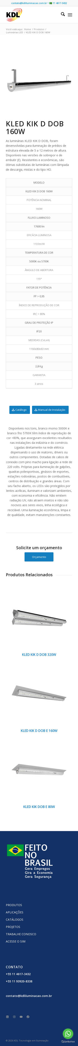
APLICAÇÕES (14, 912)
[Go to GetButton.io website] (68, 1041)
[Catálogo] (19, 410)
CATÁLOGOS (14, 919)
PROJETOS (13, 927)
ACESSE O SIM (15, 941)
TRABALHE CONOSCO (21, 934)
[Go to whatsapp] (68, 1034)
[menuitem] (61, 14)
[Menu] (70, 15)
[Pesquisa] (61, 14)
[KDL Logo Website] (32, 14)
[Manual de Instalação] (50, 410)
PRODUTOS (14, 905)
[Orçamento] (39, 557)
